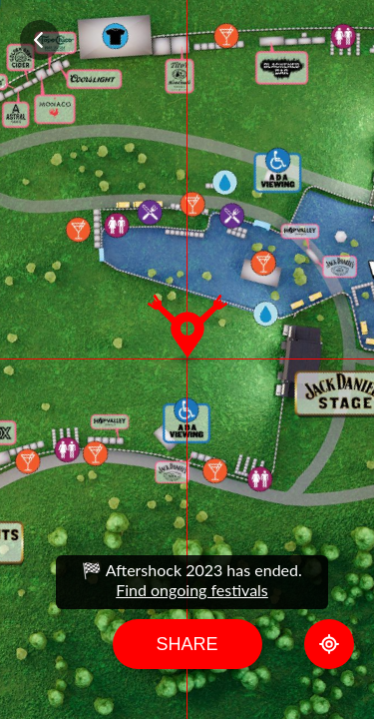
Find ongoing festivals (192, 589)
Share (186, 644)
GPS (329, 644)
